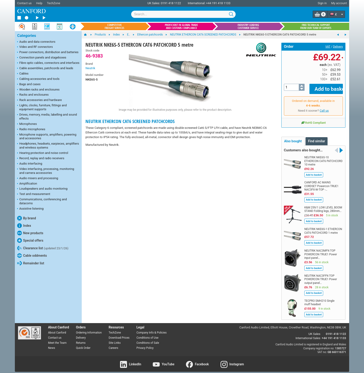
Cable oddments (32, 255)
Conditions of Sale (147, 339)
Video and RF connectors (35, 47)
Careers (113, 344)
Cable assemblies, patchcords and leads (45, 68)
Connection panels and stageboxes (41, 58)
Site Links (115, 339)
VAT (327, 46)
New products (30, 233)
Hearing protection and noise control (42, 153)
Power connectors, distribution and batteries (47, 52)
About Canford (57, 329)
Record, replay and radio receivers (40, 158)
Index (24, 225)
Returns (80, 339)
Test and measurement (33, 194)
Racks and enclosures (33, 95)
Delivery (338, 46)
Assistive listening (30, 209)
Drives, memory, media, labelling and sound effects (47, 116)
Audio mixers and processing (37, 178)
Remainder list (30, 263)
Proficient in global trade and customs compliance (181, 26)
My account (339, 3)
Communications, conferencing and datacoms (42, 201)
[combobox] (183, 14)
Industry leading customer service (248, 26)
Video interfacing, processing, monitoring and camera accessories (45, 171)
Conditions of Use (147, 334)
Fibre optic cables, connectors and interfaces (48, 63)
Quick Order (83, 344)
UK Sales (314, 330)
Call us (324, 107)
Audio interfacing (29, 164)
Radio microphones (31, 129)
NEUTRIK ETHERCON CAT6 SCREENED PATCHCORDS (130, 121)
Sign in (322, 3)
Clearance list (42, 248)
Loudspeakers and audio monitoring (42, 189)
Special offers (30, 240)
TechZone (53, 3)
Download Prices (119, 334)
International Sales (308, 335)
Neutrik (90, 68)
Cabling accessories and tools (38, 79)
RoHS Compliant (313, 119)
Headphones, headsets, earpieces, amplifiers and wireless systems (48, 145)
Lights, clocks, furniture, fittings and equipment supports (42, 107)
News (51, 344)
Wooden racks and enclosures (38, 90)
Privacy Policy (145, 344)
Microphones (27, 124)
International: (196, 3)
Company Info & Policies (151, 329)
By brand (26, 218)
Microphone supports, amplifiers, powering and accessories (46, 136)
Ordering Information (89, 329)
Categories (26, 35)
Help (39, 3)
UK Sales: (153, 3)
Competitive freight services (114, 26)
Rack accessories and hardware (39, 100)
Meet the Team (57, 339)
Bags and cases (28, 84)
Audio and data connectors (36, 42)
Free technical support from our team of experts (315, 26)
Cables (23, 74)
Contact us (24, 3)
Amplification (27, 184)
